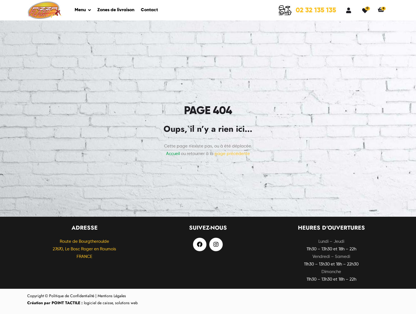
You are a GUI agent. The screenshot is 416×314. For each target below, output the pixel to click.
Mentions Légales (112, 296)
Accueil (173, 154)
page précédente (232, 154)
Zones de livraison (115, 10)
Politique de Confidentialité (71, 296)
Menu (80, 10)
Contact (149, 10)
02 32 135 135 (316, 10)
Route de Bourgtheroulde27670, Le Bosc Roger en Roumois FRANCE (84, 249)
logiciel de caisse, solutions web (82, 303)
